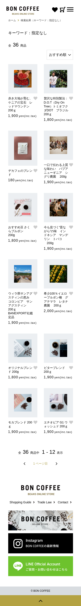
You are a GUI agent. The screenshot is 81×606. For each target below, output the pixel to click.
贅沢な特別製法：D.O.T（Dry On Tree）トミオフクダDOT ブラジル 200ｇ (56, 106)
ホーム (12, 20)
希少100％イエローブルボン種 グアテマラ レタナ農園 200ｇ (56, 299)
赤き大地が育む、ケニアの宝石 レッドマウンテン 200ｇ (20, 104)
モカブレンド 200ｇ (20, 424)
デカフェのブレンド (20, 172)
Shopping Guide (20, 502)
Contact (63, 502)
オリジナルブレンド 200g (20, 369)
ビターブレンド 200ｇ (54, 369)
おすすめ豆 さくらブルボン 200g (19, 231)
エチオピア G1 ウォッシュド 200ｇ (56, 424)
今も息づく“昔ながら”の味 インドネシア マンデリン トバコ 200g (56, 235)
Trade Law (44, 502)
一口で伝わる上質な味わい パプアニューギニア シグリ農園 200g (56, 170)
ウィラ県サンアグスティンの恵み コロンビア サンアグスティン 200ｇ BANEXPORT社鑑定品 (20, 305)
